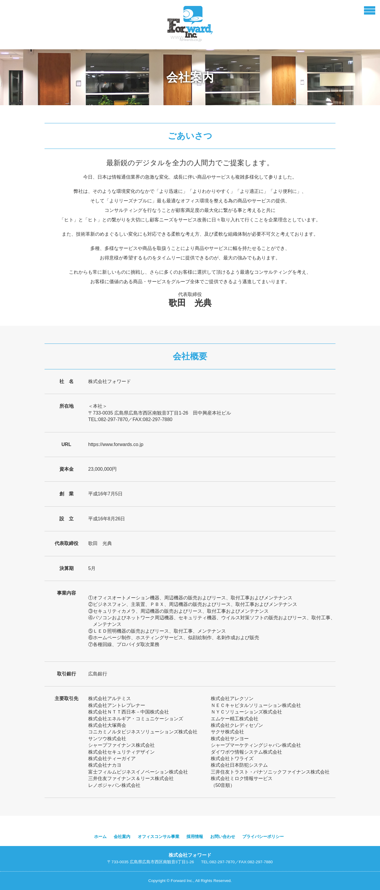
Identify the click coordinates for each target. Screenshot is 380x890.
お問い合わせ (222, 836)
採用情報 (194, 836)
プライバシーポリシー (263, 836)
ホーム (100, 836)
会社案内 (122, 836)
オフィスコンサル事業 (158, 836)
